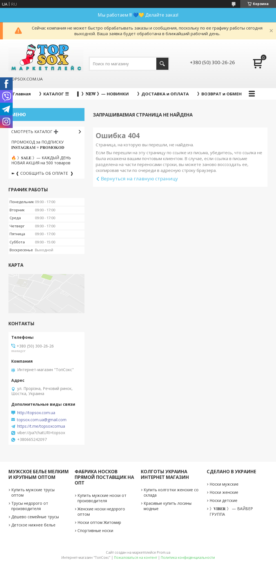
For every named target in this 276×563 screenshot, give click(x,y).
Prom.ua (163, 552)
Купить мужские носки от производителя (101, 498)
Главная (22, 94)
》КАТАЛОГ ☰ (54, 94)
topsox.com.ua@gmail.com (41, 419)
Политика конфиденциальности (188, 557)
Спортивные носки (95, 530)
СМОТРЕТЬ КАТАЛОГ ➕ (34, 131)
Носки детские (223, 500)
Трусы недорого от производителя (29, 506)
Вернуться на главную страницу (139, 178)
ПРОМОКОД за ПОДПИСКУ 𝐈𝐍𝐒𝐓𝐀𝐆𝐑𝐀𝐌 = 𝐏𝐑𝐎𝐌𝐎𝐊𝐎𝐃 (37, 144)
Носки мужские (224, 484)
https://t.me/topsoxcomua (41, 426)
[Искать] (162, 64)
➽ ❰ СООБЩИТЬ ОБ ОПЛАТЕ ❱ (42, 173)
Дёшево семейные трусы (35, 516)
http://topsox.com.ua (36, 412)
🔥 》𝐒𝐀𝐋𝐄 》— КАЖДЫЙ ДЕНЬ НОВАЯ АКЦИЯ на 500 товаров (41, 160)
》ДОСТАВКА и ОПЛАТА (163, 94)
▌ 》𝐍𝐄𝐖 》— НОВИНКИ (103, 94)
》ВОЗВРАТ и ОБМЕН (219, 94)
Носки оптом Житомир (99, 522)
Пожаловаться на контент (135, 557)
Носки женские (224, 492)
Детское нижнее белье (33, 525)
